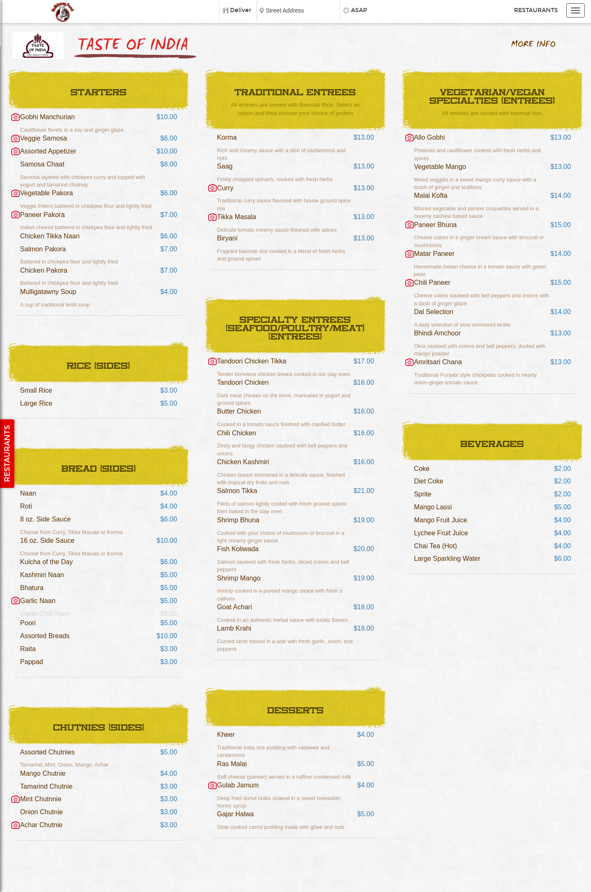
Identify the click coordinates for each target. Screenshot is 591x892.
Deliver (240, 10)
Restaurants (536, 10)
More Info (533, 44)
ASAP (359, 10)
